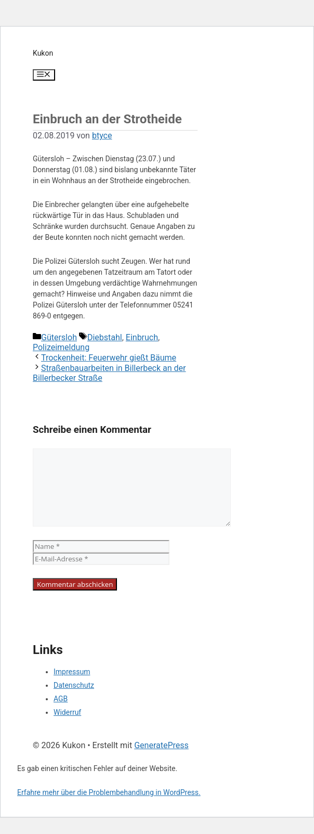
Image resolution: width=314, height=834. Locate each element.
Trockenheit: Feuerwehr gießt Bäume (108, 358)
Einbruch (142, 337)
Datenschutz (74, 685)
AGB (61, 699)
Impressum (72, 672)
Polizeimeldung (61, 347)
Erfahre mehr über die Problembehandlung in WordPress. (109, 792)
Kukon (43, 53)
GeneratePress (161, 745)
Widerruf (67, 712)
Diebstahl (104, 337)
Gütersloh (59, 337)
